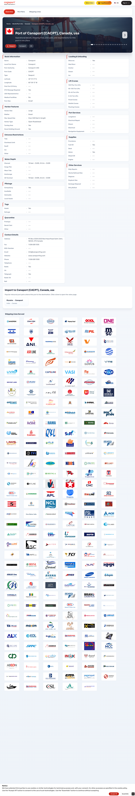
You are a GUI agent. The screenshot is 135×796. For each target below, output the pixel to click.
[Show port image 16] (119, 44)
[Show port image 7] (103, 44)
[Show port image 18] (122, 44)
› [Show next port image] (125, 35)
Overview (9, 12)
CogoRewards (104, 3)
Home (8, 24)
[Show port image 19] (124, 44)
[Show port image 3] (96, 44)
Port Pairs (21, 12)
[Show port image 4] (98, 44)
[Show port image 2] (94, 44)
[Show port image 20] (126, 44)
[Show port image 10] (108, 44)
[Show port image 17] (121, 44)
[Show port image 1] (92, 44)
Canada (27, 24)
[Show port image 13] (113, 44)
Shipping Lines (35, 12)
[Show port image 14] (115, 44)
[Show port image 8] (105, 44)
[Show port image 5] (99, 44)
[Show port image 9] (106, 44)
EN (116, 3)
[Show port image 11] (110, 44)
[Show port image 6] (101, 44)
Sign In (126, 3)
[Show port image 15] (117, 44)
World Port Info (17, 24)
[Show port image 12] (112, 44)
